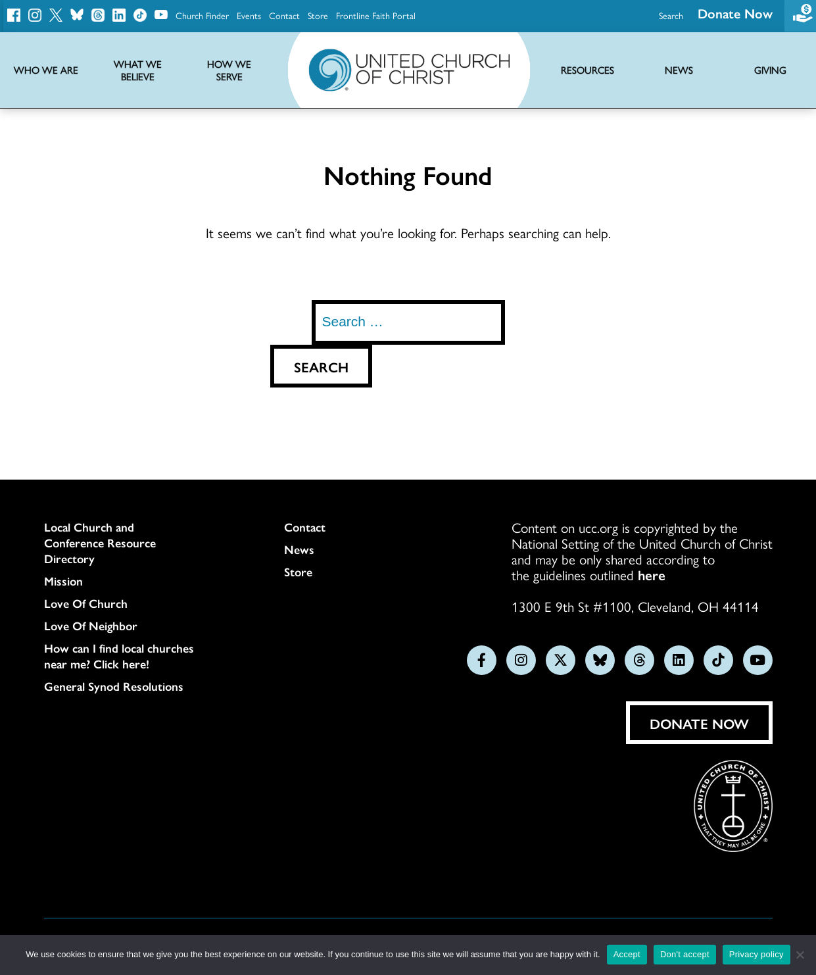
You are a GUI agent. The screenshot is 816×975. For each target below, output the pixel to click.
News (299, 549)
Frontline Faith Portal (376, 15)
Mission (63, 581)
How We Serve (229, 70)
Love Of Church (86, 603)
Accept (626, 954)
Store (318, 15)
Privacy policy (756, 954)
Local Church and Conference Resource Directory (100, 542)
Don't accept (684, 954)
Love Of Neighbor (90, 626)
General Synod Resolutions (113, 686)
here (651, 574)
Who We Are (46, 70)
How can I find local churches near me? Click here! (119, 656)
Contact (284, 15)
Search (671, 15)
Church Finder (202, 15)
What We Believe (138, 70)
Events (249, 15)
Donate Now (699, 723)
